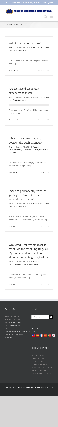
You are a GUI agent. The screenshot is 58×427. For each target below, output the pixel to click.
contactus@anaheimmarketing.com (39, 2)
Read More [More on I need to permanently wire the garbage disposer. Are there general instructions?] (13, 226)
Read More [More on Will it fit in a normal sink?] (13, 70)
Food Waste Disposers (17, 50)
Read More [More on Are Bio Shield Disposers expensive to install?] (13, 120)
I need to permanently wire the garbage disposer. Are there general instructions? (27, 195)
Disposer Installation (40, 47)
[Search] (51, 317)
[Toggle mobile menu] (51, 16)
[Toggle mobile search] (45, 16)
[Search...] (40, 317)
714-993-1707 (17, 322)
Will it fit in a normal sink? (25, 43)
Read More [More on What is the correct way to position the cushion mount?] (13, 172)
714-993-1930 (15, 325)
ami (12, 47)
